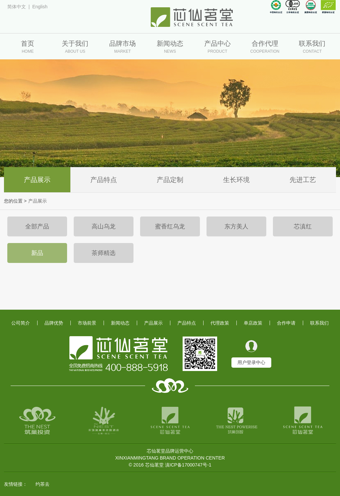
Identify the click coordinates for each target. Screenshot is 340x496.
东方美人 (236, 226)
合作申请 (286, 323)
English (39, 6)
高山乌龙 (104, 226)
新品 (37, 253)
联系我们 (319, 323)
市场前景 (87, 323)
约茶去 (42, 484)
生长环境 (236, 179)
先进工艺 (303, 179)
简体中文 (16, 6)
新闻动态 (120, 323)
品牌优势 (53, 323)
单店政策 (253, 323)
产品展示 (37, 179)
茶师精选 (104, 253)
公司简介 (20, 323)
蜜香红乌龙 (170, 226)
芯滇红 (303, 226)
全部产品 (37, 226)
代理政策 (220, 323)
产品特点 (103, 179)
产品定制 (170, 179)
